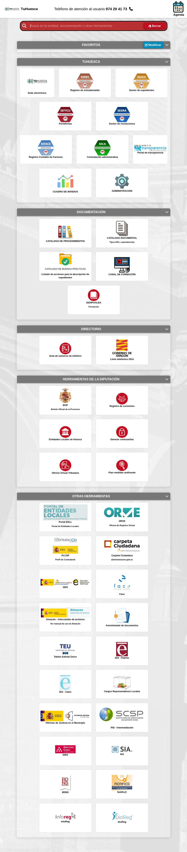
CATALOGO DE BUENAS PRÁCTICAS (65, 269)
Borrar (156, 25)
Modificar (154, 45)
